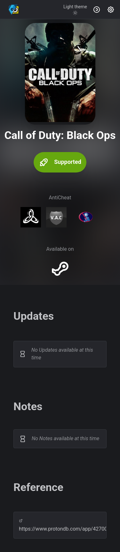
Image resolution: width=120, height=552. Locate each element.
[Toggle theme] (75, 10)
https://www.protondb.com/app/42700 (60, 525)
